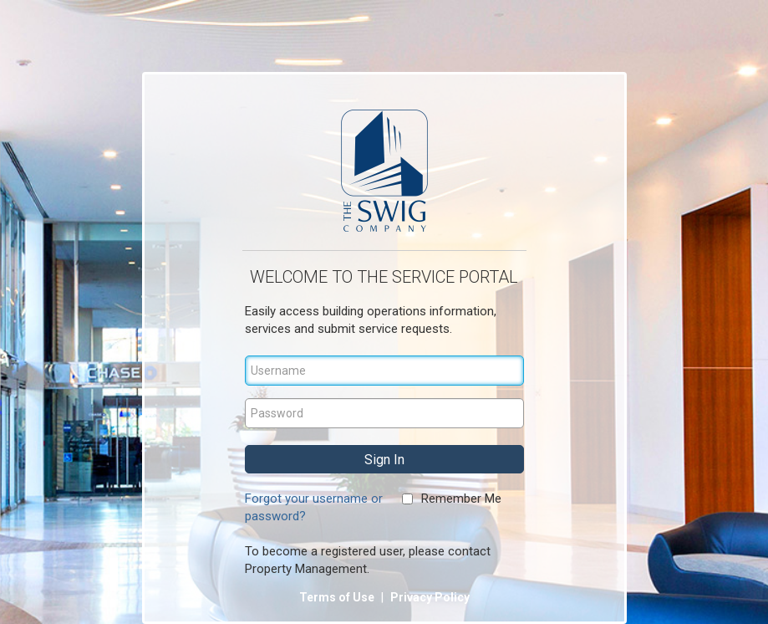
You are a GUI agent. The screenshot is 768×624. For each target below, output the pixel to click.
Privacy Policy (430, 597)
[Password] (384, 413)
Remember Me (461, 498)
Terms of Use (338, 597)
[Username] (384, 370)
